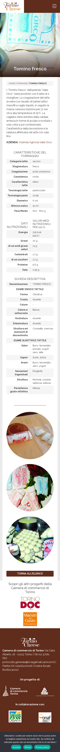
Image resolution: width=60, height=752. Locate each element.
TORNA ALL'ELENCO (30, 573)
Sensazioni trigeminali (21, 373)
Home (12, 83)
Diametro (22, 200)
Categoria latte (19, 161)
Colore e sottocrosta (21, 311)
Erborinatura (20, 323)
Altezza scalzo (19, 205)
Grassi (24, 240)
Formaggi (21, 83)
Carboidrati (21, 254)
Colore (24, 304)
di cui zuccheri (19, 259)
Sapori (24, 357)
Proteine (23, 264)
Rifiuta (28, 747)
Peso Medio (21, 211)
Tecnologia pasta (18, 195)
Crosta (24, 299)
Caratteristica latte (20, 184)
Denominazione (18, 284)
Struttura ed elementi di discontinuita (20, 332)
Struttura (22, 379)
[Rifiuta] (56, 741)
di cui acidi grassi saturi (18, 248)
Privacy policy (42, 747)
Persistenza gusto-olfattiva (19, 390)
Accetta (16, 747)
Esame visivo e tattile (30, 289)
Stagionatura (20, 166)
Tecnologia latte (18, 190)
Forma (24, 294)
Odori (24, 345)
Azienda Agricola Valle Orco (35, 142)
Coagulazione (20, 171)
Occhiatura (21, 318)
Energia (23, 232)
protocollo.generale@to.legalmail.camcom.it (28, 664)
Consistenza (21, 176)
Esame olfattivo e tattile (30, 340)
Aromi (24, 362)
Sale (25, 270)
